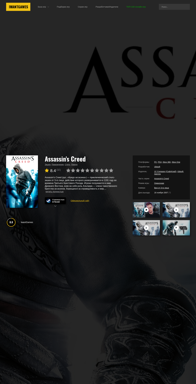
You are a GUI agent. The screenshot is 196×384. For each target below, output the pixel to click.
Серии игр (83, 7)
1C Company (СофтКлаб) (165, 171)
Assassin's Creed (161, 178)
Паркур (74, 164)
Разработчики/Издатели (107, 7)
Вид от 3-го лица (161, 188)
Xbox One (176, 162)
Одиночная (159, 183)
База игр (42, 7)
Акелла (157, 174)
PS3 (159, 162)
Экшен (48, 164)
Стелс (67, 164)
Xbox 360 (167, 162)
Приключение (58, 164)
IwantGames (18, 6)
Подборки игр (63, 7)
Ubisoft (157, 167)
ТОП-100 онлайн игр (136, 7)
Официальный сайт (80, 200)
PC (155, 162)
